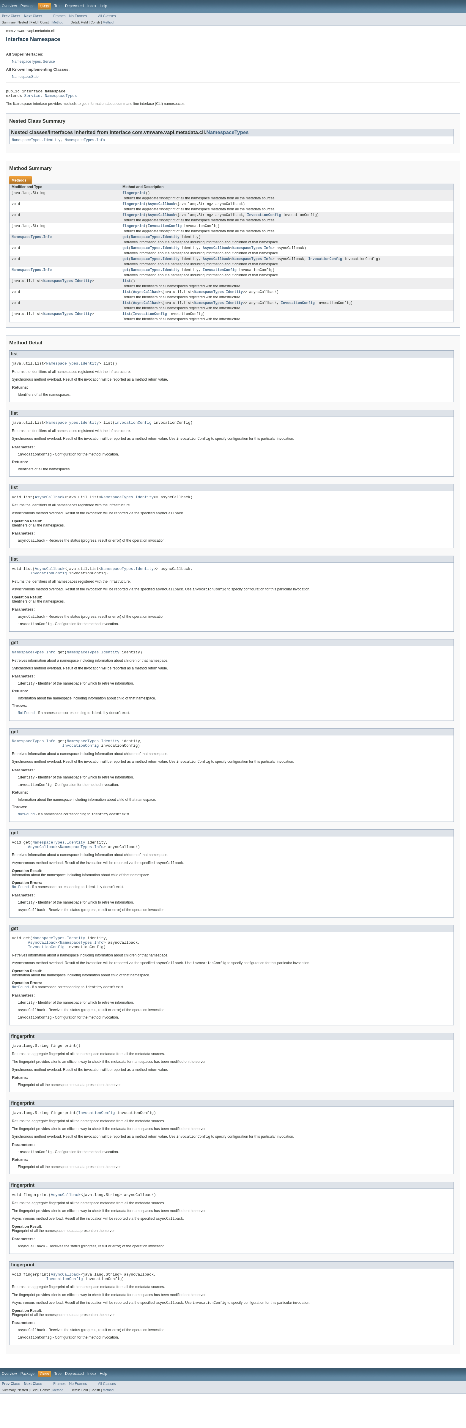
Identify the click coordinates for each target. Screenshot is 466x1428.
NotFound (26, 730)
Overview (9, 6)
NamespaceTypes (26, 61)
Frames (59, 16)
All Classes (107, 16)
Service (49, 61)
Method (57, 22)
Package (27, 6)
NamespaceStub (25, 77)
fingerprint (134, 196)
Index (91, 6)
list (126, 288)
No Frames (78, 16)
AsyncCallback (161, 207)
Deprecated (74, 6)
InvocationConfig (264, 219)
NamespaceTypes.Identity (36, 142)
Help (103, 6)
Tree (58, 6)
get (125, 242)
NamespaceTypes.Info (85, 142)
